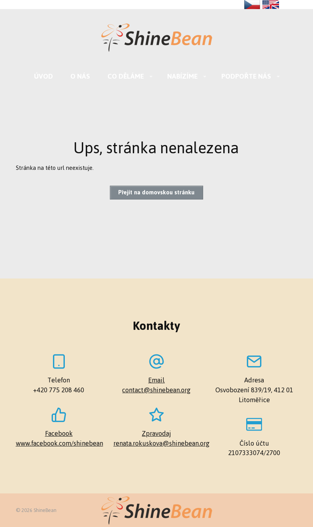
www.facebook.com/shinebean (59, 443)
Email (156, 380)
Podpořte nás (246, 76)
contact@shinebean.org (156, 390)
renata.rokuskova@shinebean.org (156, 443)
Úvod (43, 76)
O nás (80, 76)
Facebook (59, 434)
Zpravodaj (156, 434)
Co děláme (125, 76)
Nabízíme (182, 76)
